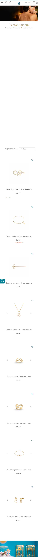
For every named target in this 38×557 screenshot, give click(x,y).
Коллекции (16, 28)
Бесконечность (28, 28)
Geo (29, 2)
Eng (26, 2)
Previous (7, 313)
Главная (8, 28)
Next (31, 313)
